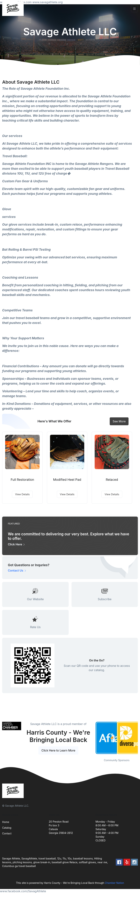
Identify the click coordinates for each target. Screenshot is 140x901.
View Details (22, 494)
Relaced (112, 479)
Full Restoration (22, 479)
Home (5, 821)
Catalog (6, 827)
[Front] (13, 8)
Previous (93, 738)
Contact (6, 833)
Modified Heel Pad (67, 479)
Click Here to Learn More (58, 750)
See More (119, 421)
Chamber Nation (114, 882)
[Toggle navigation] (134, 8)
